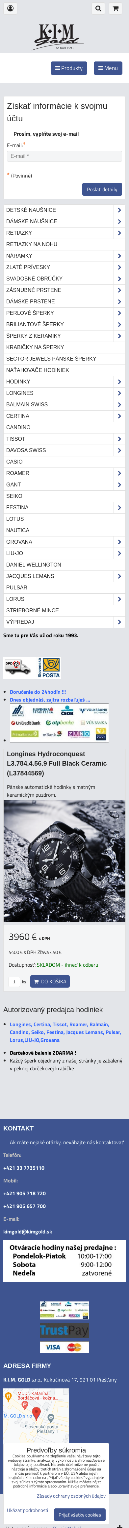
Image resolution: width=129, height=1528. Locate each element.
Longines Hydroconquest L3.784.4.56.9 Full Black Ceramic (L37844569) (57, 763)
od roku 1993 (64, 48)
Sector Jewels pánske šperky (51, 359)
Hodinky (65, 381)
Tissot (65, 439)
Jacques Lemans (65, 576)
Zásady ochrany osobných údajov (71, 1496)
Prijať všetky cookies (80, 1515)
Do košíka (50, 981)
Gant (65, 484)
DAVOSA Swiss (65, 450)
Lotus (15, 519)
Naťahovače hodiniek (37, 370)
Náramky (65, 256)
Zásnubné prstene (65, 290)
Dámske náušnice (65, 221)
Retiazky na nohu (31, 244)
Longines (65, 393)
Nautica (17, 530)
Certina (65, 416)
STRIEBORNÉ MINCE (32, 610)
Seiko (14, 496)
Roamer (65, 473)
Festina (65, 507)
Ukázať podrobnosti (27, 1510)
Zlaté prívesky (65, 267)
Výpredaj (65, 622)
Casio (14, 462)
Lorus (65, 599)
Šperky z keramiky (65, 336)
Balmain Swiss (65, 404)
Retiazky (65, 233)
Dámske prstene (65, 301)
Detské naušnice (65, 210)
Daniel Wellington (33, 565)
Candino (18, 427)
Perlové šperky (65, 313)
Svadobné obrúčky (65, 278)
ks (17, 981)
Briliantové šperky (65, 324)
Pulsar (16, 587)
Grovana (65, 542)
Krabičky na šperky (35, 347)
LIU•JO (65, 553)
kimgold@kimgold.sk (27, 1231)
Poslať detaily (102, 189)
